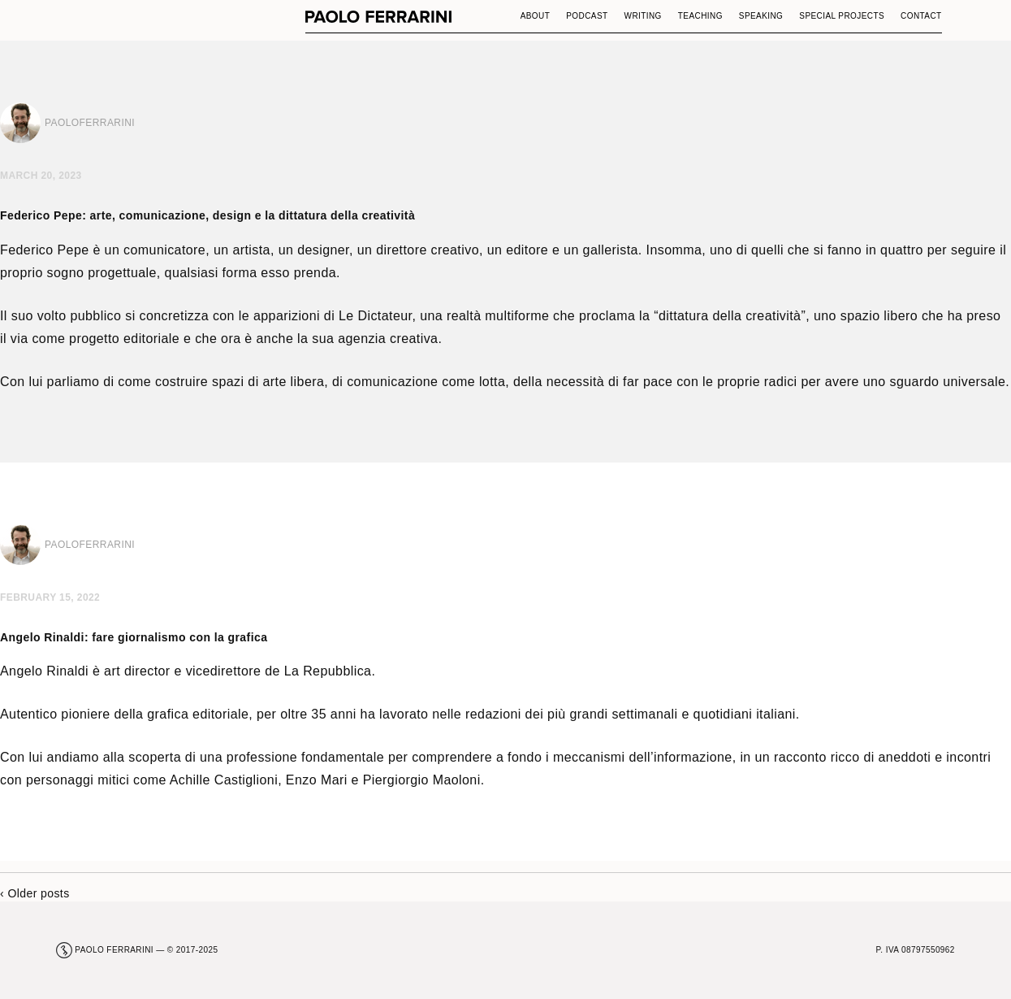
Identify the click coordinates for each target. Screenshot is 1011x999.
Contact (921, 15)
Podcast (586, 15)
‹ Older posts (35, 893)
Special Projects (841, 15)
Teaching (700, 15)
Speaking (761, 15)
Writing (643, 15)
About (536, 15)
